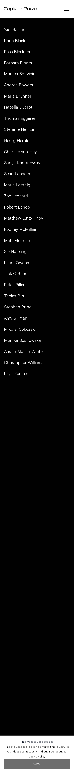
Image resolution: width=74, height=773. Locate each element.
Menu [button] (67, 9)
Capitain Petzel (20, 9)
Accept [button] (37, 767)
